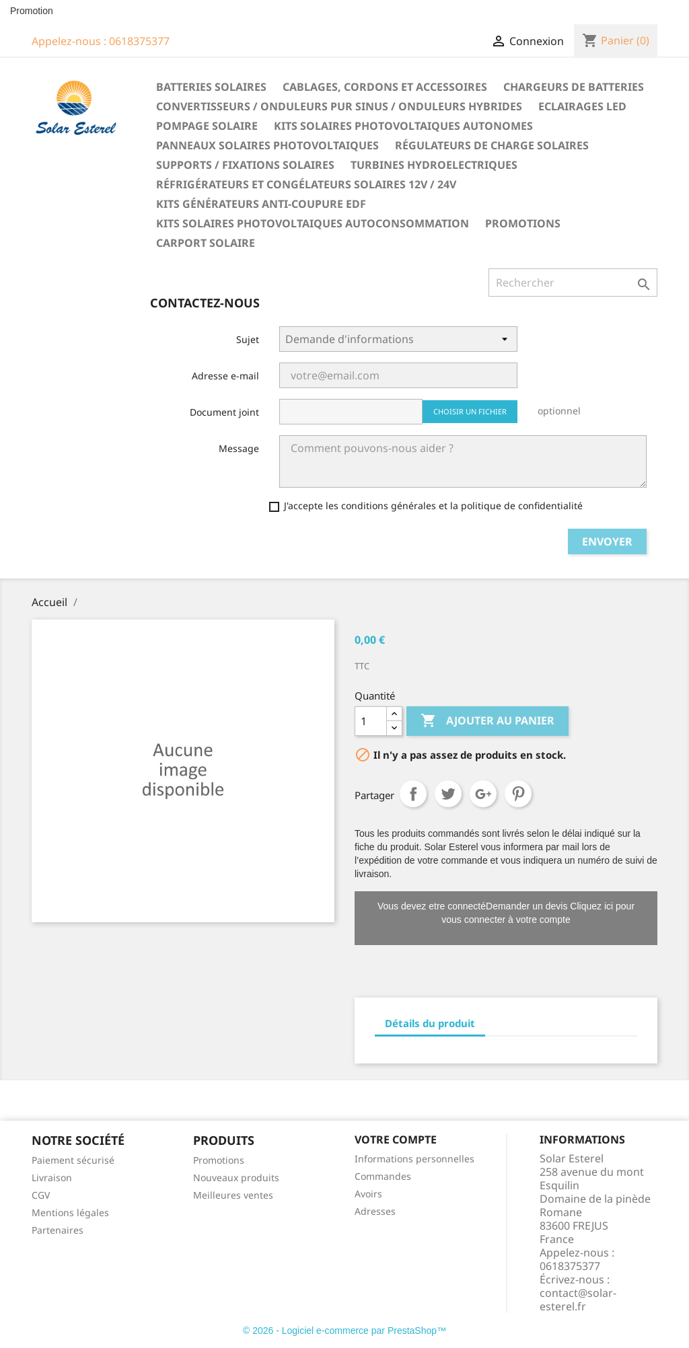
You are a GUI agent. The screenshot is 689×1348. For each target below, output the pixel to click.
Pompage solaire (207, 125)
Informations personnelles (414, 1158)
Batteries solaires (211, 86)
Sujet (247, 339)
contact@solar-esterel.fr (578, 1299)
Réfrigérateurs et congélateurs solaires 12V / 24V (306, 184)
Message (239, 448)
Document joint (224, 412)
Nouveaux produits (236, 1177)
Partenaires (57, 1230)
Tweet (448, 793)
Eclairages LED (582, 106)
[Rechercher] (572, 282)
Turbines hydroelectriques (434, 164)
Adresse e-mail (225, 375)
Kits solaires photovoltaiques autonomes (403, 125)
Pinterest (518, 793)
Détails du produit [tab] (430, 1023)
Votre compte (396, 1139)
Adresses (375, 1211)
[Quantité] (371, 721)
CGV (41, 1195)
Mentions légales (70, 1212)
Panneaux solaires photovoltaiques (267, 145)
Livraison (52, 1177)
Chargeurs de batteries (573, 86)
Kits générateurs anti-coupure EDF (261, 203)
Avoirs (368, 1193)
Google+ (483, 793)
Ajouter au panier (487, 721)
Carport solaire (205, 242)
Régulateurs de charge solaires (492, 145)
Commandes (383, 1176)
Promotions (522, 223)
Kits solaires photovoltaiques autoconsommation (312, 223)
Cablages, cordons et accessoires (385, 86)
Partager (413, 793)
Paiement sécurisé (73, 1160)
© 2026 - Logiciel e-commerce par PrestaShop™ (344, 1330)
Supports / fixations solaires (245, 164)
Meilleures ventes (233, 1195)
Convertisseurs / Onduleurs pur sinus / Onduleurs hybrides (339, 106)
